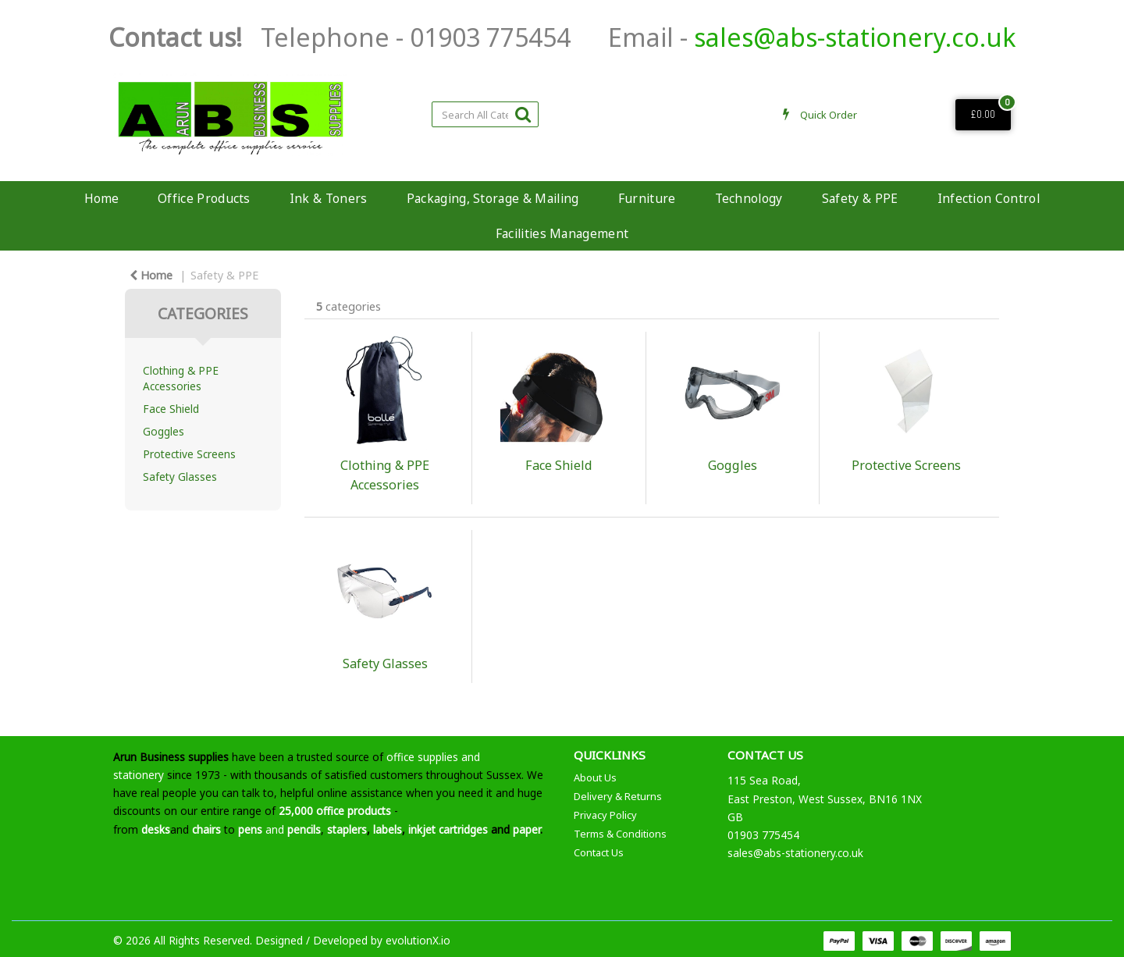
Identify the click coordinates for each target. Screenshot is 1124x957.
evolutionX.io (418, 940)
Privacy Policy (605, 815)
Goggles (163, 431)
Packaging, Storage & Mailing (493, 198)
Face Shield (171, 408)
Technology (749, 198)
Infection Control (988, 198)
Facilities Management (562, 233)
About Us (595, 777)
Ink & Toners (329, 198)
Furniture (647, 198)
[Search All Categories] (485, 114)
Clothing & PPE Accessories (181, 378)
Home (101, 198)
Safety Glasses (180, 476)
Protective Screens (189, 453)
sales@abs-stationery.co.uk (855, 37)
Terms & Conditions (620, 834)
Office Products (204, 198)
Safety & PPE (860, 198)
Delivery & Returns (618, 796)
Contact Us (599, 852)
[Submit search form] (522, 113)
